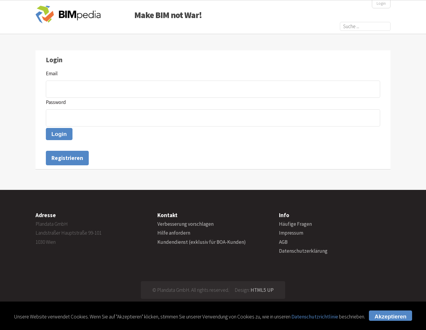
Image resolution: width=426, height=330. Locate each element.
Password (56, 102)
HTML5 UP (262, 290)
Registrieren (67, 157)
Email (52, 73)
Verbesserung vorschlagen (185, 224)
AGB (283, 242)
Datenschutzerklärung (303, 251)
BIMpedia (68, 14)
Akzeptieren (390, 316)
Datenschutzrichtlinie (314, 316)
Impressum (291, 233)
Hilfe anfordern (173, 233)
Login (381, 3)
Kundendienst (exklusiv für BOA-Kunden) (201, 242)
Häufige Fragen (295, 224)
